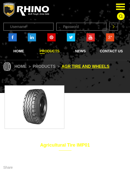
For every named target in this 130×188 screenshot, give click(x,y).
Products (50, 51)
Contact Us (111, 51)
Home (18, 51)
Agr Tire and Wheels (85, 66)
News (80, 51)
